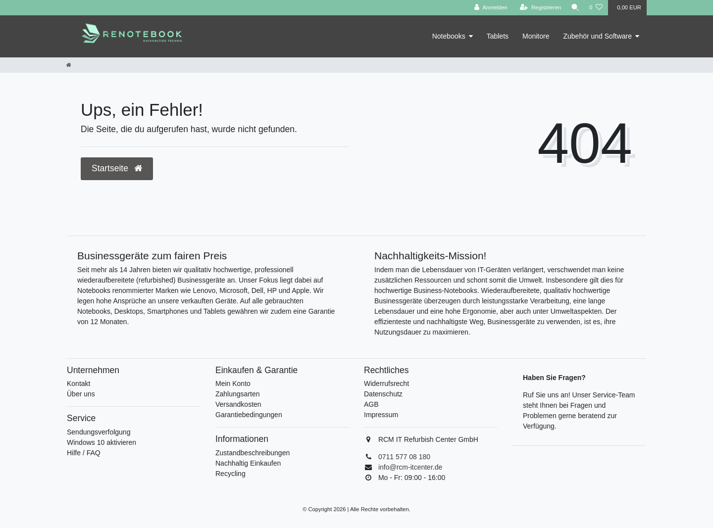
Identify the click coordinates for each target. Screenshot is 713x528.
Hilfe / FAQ (84, 453)
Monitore (535, 36)
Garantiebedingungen (248, 415)
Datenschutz (383, 394)
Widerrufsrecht (386, 383)
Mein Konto (233, 383)
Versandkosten (238, 404)
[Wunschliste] (596, 7)
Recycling (230, 474)
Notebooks (448, 36)
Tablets (498, 36)
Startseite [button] (117, 168)
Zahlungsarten (237, 394)
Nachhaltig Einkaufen (248, 463)
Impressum (381, 415)
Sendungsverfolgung (98, 432)
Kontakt (78, 383)
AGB (371, 404)
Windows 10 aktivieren (101, 442)
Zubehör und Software (597, 36)
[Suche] (574, 7)
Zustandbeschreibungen (252, 453)
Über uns (81, 394)
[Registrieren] (538, 7)
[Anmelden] (488, 7)
